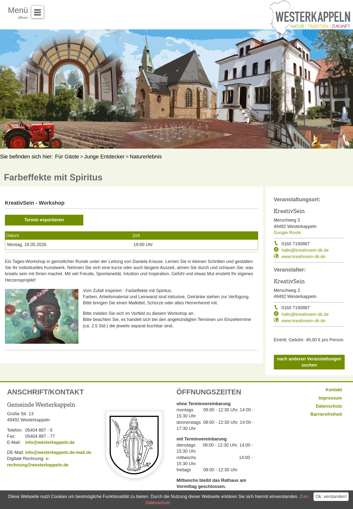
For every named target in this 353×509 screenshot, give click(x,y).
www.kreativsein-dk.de (304, 256)
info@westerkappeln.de (50, 442)
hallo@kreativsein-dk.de (305, 250)
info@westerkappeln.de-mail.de (58, 452)
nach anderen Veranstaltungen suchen (309, 361)
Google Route (287, 232)
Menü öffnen (39, 10)
